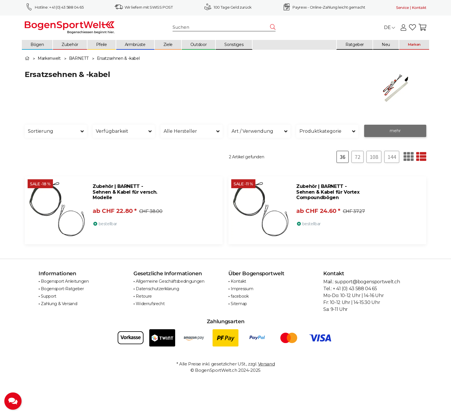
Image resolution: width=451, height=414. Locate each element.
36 (342, 156)
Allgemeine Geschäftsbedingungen (170, 281)
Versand (266, 364)
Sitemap (239, 303)
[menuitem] (37, 45)
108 (374, 156)
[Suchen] (222, 27)
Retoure (144, 296)
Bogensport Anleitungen (65, 281)
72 (357, 156)
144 (391, 156)
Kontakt (238, 281)
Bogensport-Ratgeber (62, 288)
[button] (403, 28)
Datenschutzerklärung (157, 288)
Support (48, 296)
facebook (240, 296)
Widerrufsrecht (150, 303)
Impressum (242, 288)
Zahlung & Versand (59, 303)
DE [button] (389, 27)
